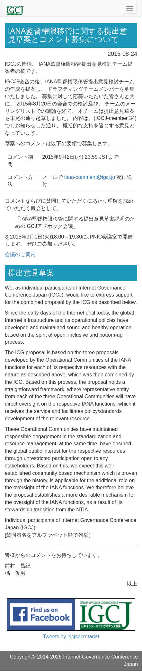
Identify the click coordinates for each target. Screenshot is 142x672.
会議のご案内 (20, 254)
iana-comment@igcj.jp (89, 177)
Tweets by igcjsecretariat (71, 636)
